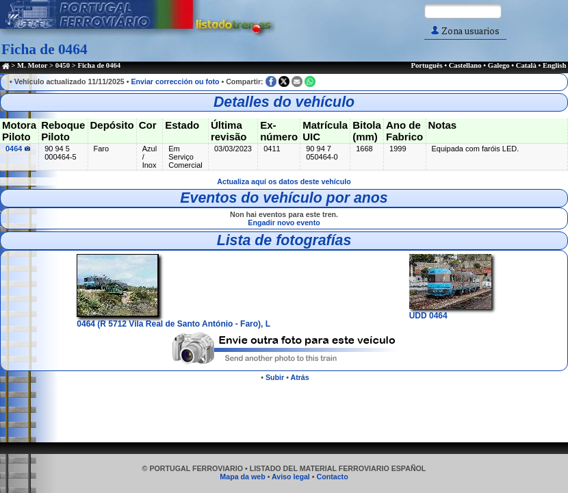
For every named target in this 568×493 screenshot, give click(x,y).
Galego (499, 65)
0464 (17, 148)
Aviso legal (291, 476)
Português (426, 65)
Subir (275, 377)
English (554, 65)
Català (526, 65)
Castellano (465, 65)
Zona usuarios (465, 31)
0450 (62, 65)
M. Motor (32, 65)
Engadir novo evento (284, 222)
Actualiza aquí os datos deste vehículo (283, 181)
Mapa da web (242, 476)
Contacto (332, 476)
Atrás (299, 377)
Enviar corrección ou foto (175, 81)
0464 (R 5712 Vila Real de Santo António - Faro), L (173, 319)
